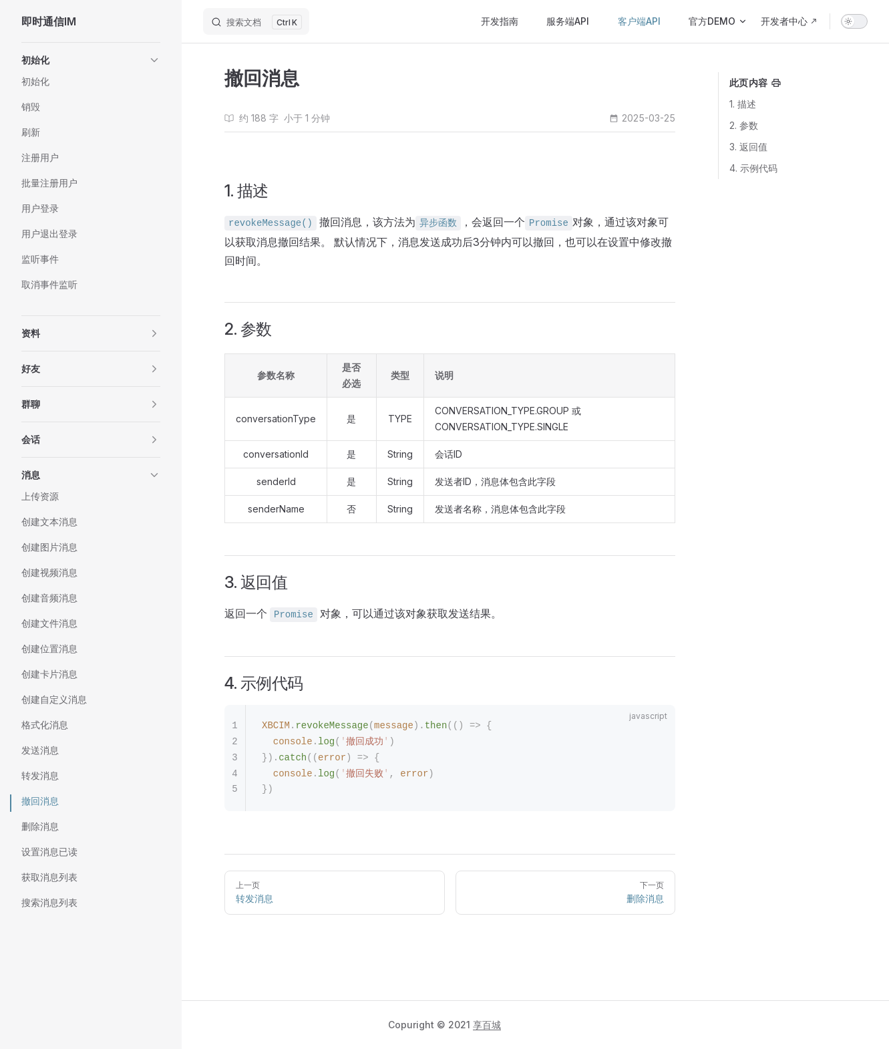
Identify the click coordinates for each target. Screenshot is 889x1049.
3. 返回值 (748, 146)
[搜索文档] (256, 21)
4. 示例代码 (753, 168)
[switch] (854, 21)
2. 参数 (743, 125)
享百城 (487, 1024)
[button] (90, 60)
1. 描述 (742, 104)
